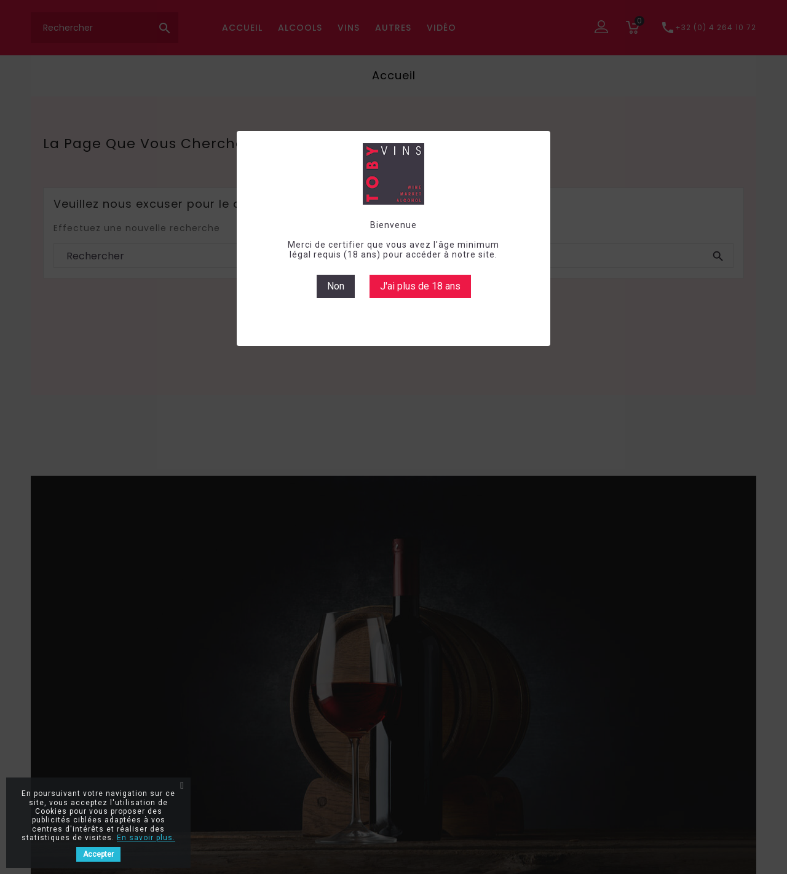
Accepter (98, 854)
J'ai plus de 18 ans (420, 286)
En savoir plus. (146, 837)
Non (335, 286)
